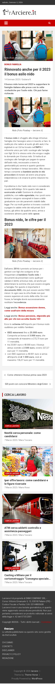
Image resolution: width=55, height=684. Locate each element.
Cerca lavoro (12, 426)
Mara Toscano (25, 440)
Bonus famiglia (12, 64)
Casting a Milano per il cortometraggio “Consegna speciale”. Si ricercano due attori (27, 579)
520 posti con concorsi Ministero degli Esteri (26, 384)
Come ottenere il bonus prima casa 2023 (27, 375)
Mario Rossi (24, 487)
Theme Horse (31, 675)
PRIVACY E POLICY (11, 654)
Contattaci (46, 622)
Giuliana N (26, 79)
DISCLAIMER (8, 650)
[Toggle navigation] (6, 23)
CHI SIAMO (7, 642)
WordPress (37, 678)
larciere (34, 671)
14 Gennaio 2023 (12, 79)
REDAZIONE (8, 658)
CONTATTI (7, 646)
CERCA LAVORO (15, 395)
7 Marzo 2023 (10, 440)
